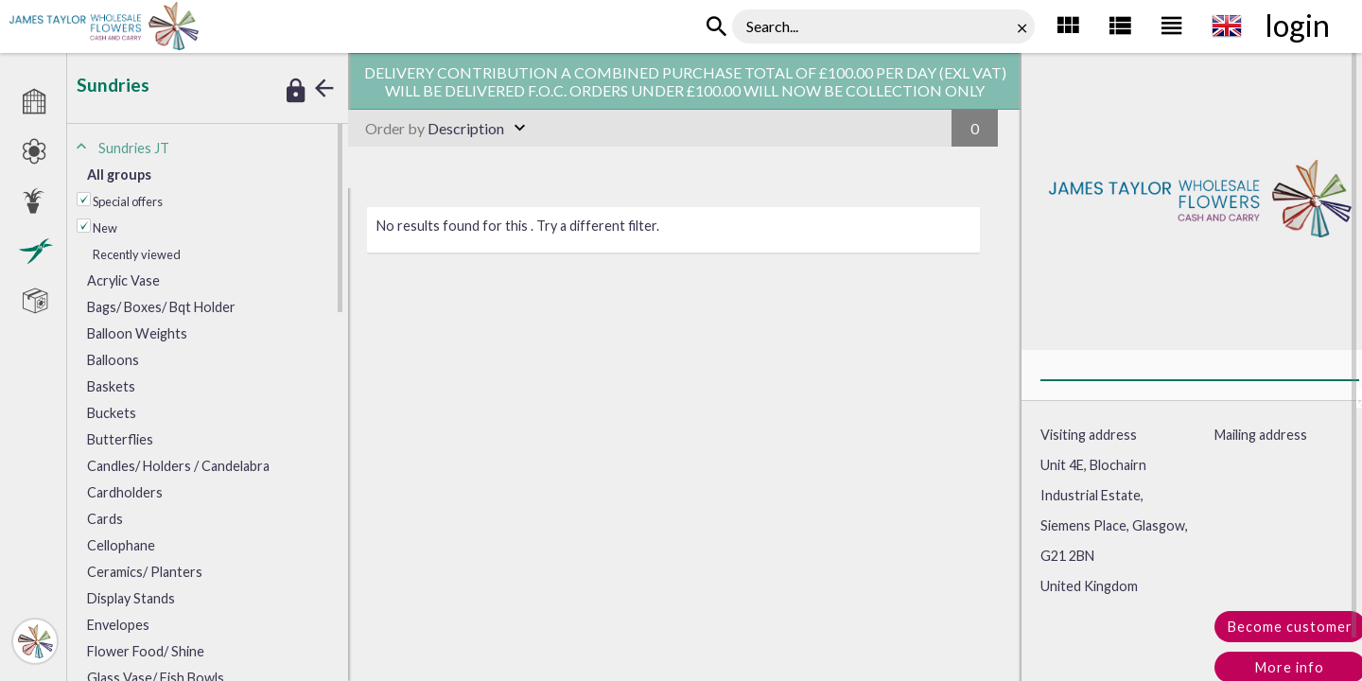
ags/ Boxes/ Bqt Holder (161, 307)
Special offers (128, 201)
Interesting (300, 28)
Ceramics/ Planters (144, 572)
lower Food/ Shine (145, 651)
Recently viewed (137, 254)
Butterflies (120, 439)
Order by (395, 128)
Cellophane (121, 545)
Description (434, 128)
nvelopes (118, 625)
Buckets (111, 413)
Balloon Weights (137, 333)
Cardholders (125, 492)
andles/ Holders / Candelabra (178, 466)
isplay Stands (131, 598)
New (105, 228)
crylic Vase (123, 280)
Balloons (113, 360)
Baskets (111, 386)
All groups (119, 174)
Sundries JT (229, 28)
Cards (105, 519)
